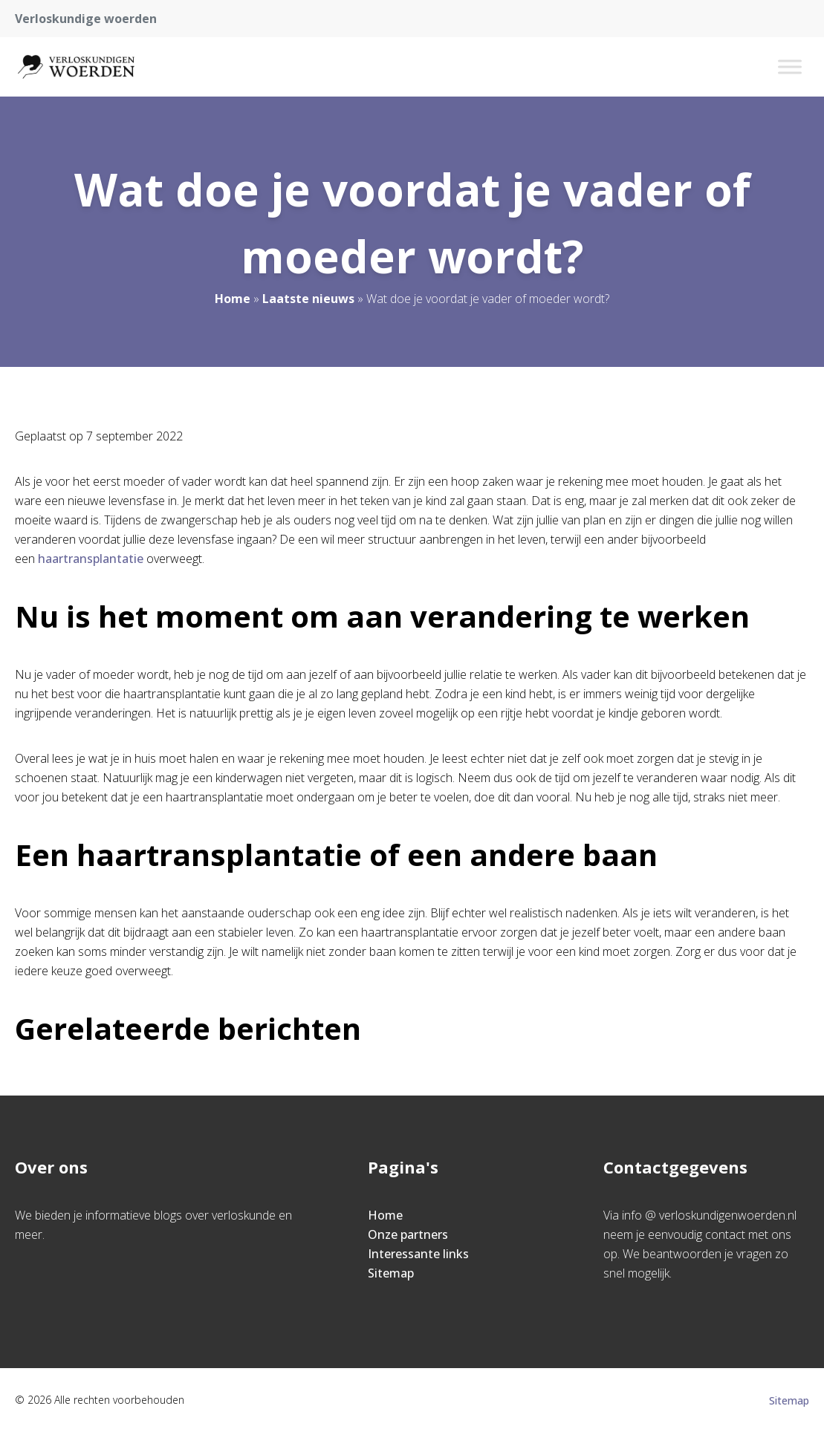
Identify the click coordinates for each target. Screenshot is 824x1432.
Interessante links (418, 1254)
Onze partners (408, 1234)
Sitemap (391, 1273)
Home (232, 298)
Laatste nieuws (308, 298)
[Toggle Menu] (790, 66)
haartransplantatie (90, 558)
